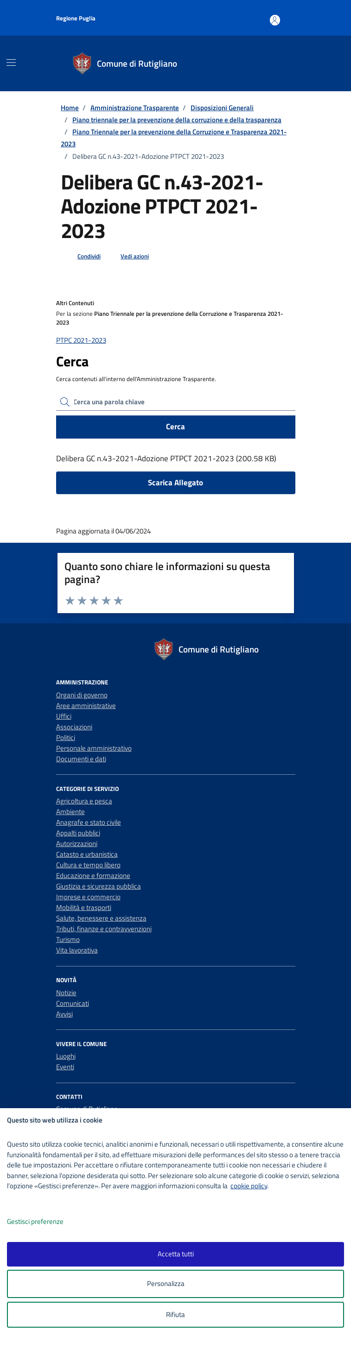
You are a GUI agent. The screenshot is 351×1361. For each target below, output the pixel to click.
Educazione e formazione (93, 875)
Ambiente (70, 811)
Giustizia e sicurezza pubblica (98, 886)
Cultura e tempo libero (88, 864)
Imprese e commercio (88, 896)
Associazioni (74, 726)
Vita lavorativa (77, 950)
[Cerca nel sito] (285, 63)
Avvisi (64, 1014)
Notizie (66, 992)
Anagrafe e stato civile (88, 822)
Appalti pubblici (78, 833)
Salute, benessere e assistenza (101, 918)
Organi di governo (82, 695)
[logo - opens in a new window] (179, 1348)
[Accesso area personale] (289, 16)
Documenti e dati (81, 758)
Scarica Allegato (175, 483)
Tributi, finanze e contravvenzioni (104, 928)
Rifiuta (175, 1314)
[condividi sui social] (81, 256)
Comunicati (72, 1003)
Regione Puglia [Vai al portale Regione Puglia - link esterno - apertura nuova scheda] (76, 18)
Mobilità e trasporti (83, 907)
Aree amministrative (86, 705)
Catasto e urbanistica (87, 854)
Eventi (65, 1066)
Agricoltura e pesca (84, 801)
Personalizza (175, 1284)
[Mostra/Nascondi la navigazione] (11, 62)
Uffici (63, 716)
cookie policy (248, 1185)
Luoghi (66, 1056)
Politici (65, 737)
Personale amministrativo (94, 748)
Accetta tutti (176, 1253)
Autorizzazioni (76, 843)
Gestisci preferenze (45, 1222)
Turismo (68, 939)
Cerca (175, 426)
